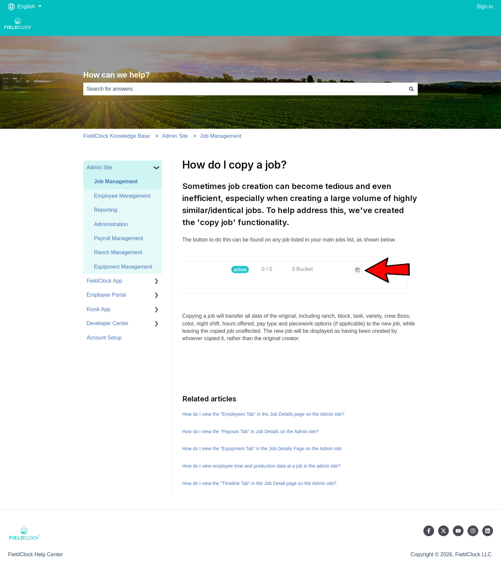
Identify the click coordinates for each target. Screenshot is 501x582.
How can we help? (116, 75)
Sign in (485, 6)
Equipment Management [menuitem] (123, 267)
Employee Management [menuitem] (122, 196)
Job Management (220, 136)
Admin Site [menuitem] (99, 167)
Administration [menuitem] (111, 224)
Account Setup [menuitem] (104, 338)
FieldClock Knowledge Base (116, 136)
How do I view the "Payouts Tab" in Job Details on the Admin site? (250, 431)
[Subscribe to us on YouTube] (458, 530)
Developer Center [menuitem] (107, 323)
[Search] (411, 89)
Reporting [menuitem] (105, 210)
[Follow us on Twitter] (443, 530)
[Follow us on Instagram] (473, 530)
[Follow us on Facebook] (428, 530)
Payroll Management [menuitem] (118, 238)
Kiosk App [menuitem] (98, 309)
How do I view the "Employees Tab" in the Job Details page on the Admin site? (263, 414)
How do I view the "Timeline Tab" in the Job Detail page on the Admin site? (259, 483)
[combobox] (244, 89)
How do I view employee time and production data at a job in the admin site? (261, 466)
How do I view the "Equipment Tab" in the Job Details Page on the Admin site (262, 448)
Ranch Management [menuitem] (118, 252)
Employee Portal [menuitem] (106, 295)
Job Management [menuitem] (116, 181)
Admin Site (175, 136)
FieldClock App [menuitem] (104, 281)
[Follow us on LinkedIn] (487, 530)
